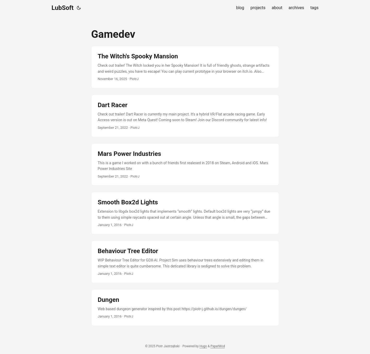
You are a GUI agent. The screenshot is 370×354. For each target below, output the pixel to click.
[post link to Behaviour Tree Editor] (185, 262)
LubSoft (63, 7)
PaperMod (217, 346)
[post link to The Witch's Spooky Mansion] (185, 67)
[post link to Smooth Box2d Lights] (185, 213)
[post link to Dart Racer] (185, 116)
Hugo (203, 346)
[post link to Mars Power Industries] (185, 165)
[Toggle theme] (79, 8)
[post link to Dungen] (185, 308)
